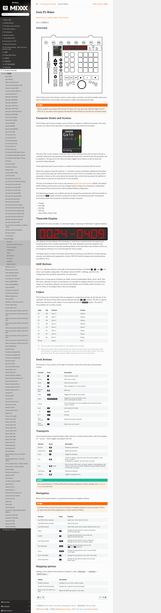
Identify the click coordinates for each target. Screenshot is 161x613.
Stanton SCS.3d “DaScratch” (13, 493)
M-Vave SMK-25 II (10, 308)
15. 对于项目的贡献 (8, 64)
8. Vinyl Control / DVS (9, 41)
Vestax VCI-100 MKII (11, 518)
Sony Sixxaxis (9, 478)
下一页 (102, 597)
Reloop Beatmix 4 (10, 448)
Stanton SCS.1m (10, 490)
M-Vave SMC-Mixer (11, 305)
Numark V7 (8, 413)
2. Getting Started (8, 23)
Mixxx (15, 6)
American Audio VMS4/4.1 (13, 91)
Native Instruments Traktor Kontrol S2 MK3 (16, 324)
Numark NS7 (9, 398)
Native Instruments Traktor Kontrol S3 (16, 328)
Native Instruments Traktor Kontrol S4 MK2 (16, 331)
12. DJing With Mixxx (9, 55)
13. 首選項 (5, 58)
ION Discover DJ (10, 267)
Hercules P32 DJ (10, 233)
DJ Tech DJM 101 (10, 138)
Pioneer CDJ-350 (10, 419)
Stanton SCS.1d (9, 487)
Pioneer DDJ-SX (10, 442)
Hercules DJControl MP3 (12, 222)
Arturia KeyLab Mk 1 (11, 94)
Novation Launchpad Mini (12, 352)
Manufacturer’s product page (46, 17)
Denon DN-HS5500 (11, 117)
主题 (57, 609)
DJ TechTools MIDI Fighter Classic (15, 152)
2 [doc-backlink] (38, 349)
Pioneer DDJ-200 (10, 425)
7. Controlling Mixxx (8, 38)
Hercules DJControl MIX (12, 199)
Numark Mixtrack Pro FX (12, 387)
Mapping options (11, 264)
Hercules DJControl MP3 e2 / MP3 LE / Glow (16, 226)
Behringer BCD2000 (11, 97)
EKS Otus (8, 161)
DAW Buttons (10, 250)
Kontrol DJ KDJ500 (11, 275)
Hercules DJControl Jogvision (14, 219)
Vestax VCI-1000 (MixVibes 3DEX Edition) (15, 511)
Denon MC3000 (10, 123)
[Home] (37, 4)
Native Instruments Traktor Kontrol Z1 (16, 343)
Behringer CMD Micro (11, 105)
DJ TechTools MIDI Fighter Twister (15, 158)
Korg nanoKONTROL (11, 281)
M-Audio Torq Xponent (12, 293)
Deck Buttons (10, 255)
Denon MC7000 (10, 132)
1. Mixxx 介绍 (6, 20)
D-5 (65, 171)
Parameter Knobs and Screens (15, 244)
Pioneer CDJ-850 (10, 422)
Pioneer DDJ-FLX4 (10, 431)
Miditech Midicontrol (11, 296)
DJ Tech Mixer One (10, 149)
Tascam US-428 (10, 498)
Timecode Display (11, 247)
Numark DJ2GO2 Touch (12, 366)
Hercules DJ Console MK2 (13, 187)
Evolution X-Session (11, 167)
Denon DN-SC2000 (11, 120)
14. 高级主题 (6, 61)
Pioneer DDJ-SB (10, 433)
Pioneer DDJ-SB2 (10, 436)
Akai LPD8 (8, 76)
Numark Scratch (10, 407)
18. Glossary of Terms (9, 530)
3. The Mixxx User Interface (11, 26)
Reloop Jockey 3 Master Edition (14, 466)
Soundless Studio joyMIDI (12, 481)
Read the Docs (66, 609)
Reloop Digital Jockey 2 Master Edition (16, 463)
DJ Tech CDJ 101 (10, 135)
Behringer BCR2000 (11, 102)
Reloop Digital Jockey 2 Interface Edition (15, 459)
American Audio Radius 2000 (13, 85)
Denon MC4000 (10, 126)
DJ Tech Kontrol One (11, 143)
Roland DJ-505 (9, 475)
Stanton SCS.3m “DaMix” (12, 496)
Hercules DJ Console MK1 (13, 184)
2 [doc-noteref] (84, 340)
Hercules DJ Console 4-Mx (13, 178)
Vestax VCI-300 (10, 521)
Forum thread (63, 17)
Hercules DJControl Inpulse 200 (14, 207)
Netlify (95, 609)
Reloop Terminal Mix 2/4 (12, 472)
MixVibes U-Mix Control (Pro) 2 (14, 302)
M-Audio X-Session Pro (12, 290)
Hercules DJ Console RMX (13, 193)
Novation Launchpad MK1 (12, 355)
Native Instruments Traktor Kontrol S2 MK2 (16, 319)
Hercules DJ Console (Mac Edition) (15, 181)
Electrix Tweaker (10, 164)
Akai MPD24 (9, 79)
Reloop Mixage (9, 469)
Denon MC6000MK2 (11, 129)
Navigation (10, 261)
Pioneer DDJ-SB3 (10, 439)
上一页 (40, 597)
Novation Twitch (10, 361)
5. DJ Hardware (7, 32)
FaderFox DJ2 (9, 170)
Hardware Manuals (48, 4)
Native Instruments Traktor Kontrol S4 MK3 (16, 336)
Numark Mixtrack (10, 372)
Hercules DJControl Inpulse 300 (14, 210)
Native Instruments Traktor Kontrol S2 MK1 (16, 314)
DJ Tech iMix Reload (11, 140)
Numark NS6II (9, 396)
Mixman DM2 (9, 299)
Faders (8, 252)
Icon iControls (9, 236)
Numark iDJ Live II (10, 369)
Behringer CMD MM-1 (12, 108)
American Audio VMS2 (12, 88)
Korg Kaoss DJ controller (12, 278)
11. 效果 (5, 52)
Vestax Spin (8, 504)
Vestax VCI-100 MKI (11, 515)
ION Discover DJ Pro (11, 270)
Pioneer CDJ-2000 (11, 416)
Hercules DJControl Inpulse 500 (14, 213)
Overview (9, 241)
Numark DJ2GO (10, 363)
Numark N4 (8, 393)
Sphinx (42, 609)
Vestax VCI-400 (10, 524)
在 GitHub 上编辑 (101, 4)
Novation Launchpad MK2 (12, 358)
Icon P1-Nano (9, 239)
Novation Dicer (9, 349)
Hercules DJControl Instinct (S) (14, 216)
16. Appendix (6, 67)
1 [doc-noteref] (85, 326)
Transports (9, 258)
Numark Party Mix (10, 404)
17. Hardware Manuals (9, 70)
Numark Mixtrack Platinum (13, 375)
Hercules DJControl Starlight (13, 230)
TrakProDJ (8, 501)
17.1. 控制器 (6, 74)
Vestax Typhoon (10, 507)
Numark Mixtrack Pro (11, 381)
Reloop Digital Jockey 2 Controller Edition (15, 455)
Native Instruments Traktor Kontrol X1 (16, 340)
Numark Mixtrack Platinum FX (14, 378)
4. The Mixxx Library (8, 29)
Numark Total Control (11, 410)
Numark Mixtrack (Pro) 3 (12, 384)
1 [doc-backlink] (38, 346)
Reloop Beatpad (9, 451)
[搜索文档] (15, 14)
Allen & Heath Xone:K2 (12, 82)
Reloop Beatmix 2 (10, 445)
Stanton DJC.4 (9, 484)
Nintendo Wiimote (10, 346)
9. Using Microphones (9, 44)
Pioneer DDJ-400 (10, 428)
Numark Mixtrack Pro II (12, 390)
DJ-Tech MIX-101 (10, 146)
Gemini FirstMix (10, 175)
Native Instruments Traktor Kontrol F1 (16, 310)
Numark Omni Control (11, 401)
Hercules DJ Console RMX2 (13, 196)
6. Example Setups (8, 35)
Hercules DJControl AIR (12, 202)
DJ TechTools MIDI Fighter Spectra (15, 155)
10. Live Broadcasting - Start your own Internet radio (14, 48)
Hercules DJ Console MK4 (13, 190)
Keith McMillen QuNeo (12, 273)
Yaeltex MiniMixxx (10, 526)
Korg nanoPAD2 (10, 287)
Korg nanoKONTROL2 (11, 284)
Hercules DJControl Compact (13, 205)
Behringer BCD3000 (11, 100)
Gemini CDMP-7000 (11, 173)
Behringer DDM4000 (11, 114)
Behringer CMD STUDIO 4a (13, 111)
